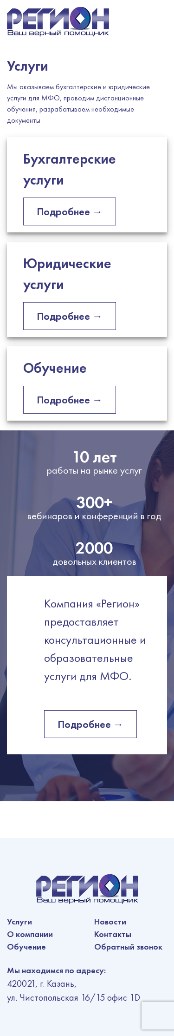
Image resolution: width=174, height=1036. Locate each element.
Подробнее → (70, 211)
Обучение (26, 946)
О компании (30, 934)
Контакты (112, 934)
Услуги (19, 921)
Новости (110, 921)
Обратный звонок (128, 946)
